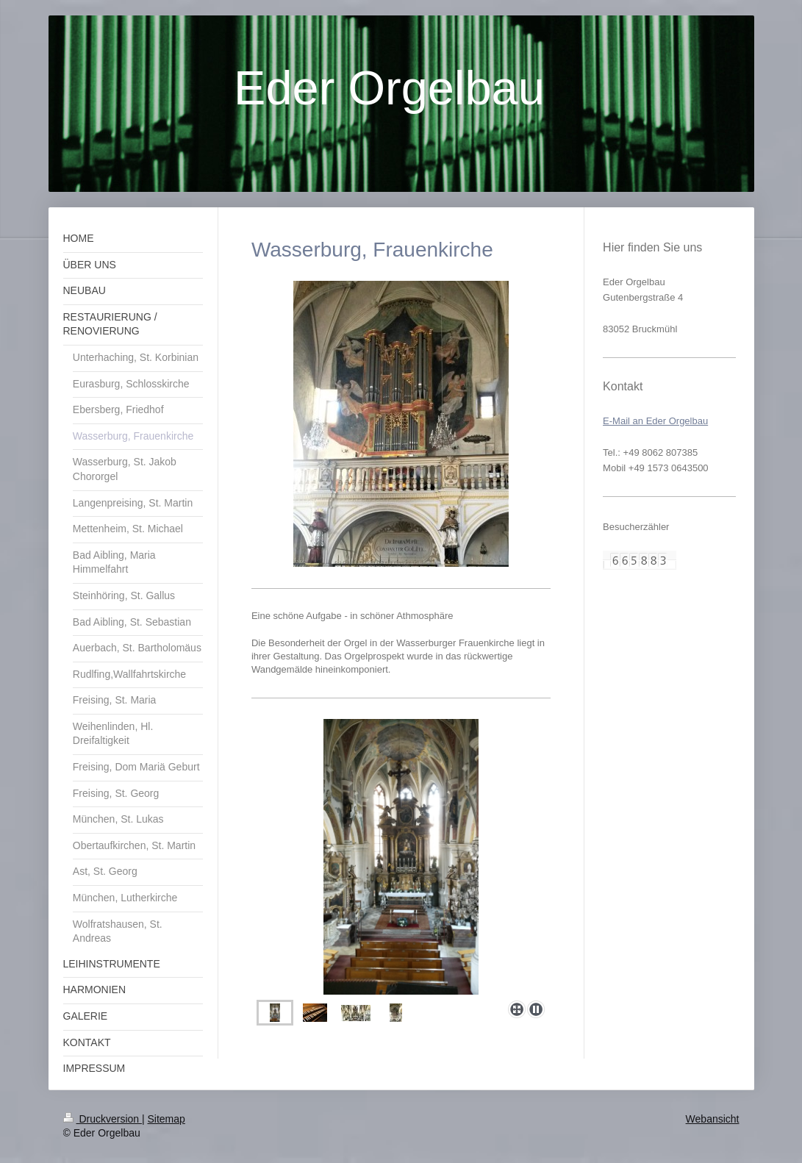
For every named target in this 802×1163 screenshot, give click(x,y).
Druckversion (102, 1119)
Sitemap (166, 1119)
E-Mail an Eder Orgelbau (655, 420)
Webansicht (713, 1119)
